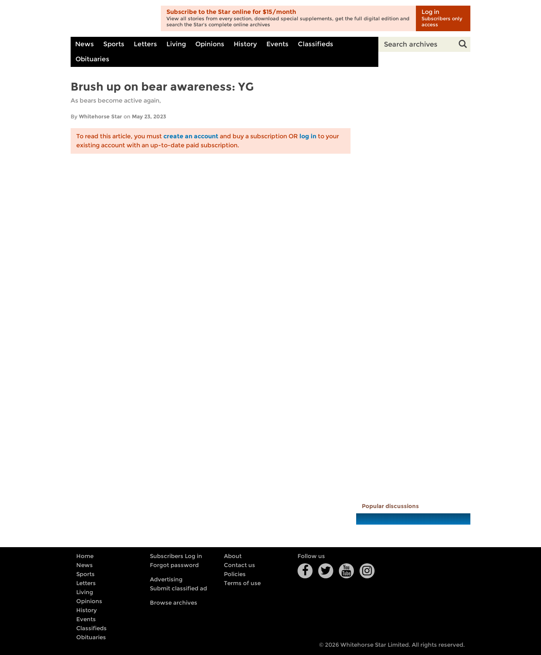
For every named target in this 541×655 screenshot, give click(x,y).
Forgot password (174, 565)
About (233, 556)
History (245, 44)
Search (462, 44)
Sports (113, 44)
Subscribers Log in (176, 556)
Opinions (209, 44)
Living (176, 44)
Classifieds (315, 44)
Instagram (367, 570)
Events (277, 44)
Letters (145, 44)
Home (85, 556)
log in (307, 136)
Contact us (239, 565)
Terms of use (242, 583)
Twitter (325, 570)
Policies (235, 574)
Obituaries (92, 59)
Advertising (166, 579)
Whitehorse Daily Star (113, 19)
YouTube (346, 570)
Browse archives (173, 602)
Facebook (305, 570)
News (84, 44)
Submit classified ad (178, 588)
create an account (190, 136)
